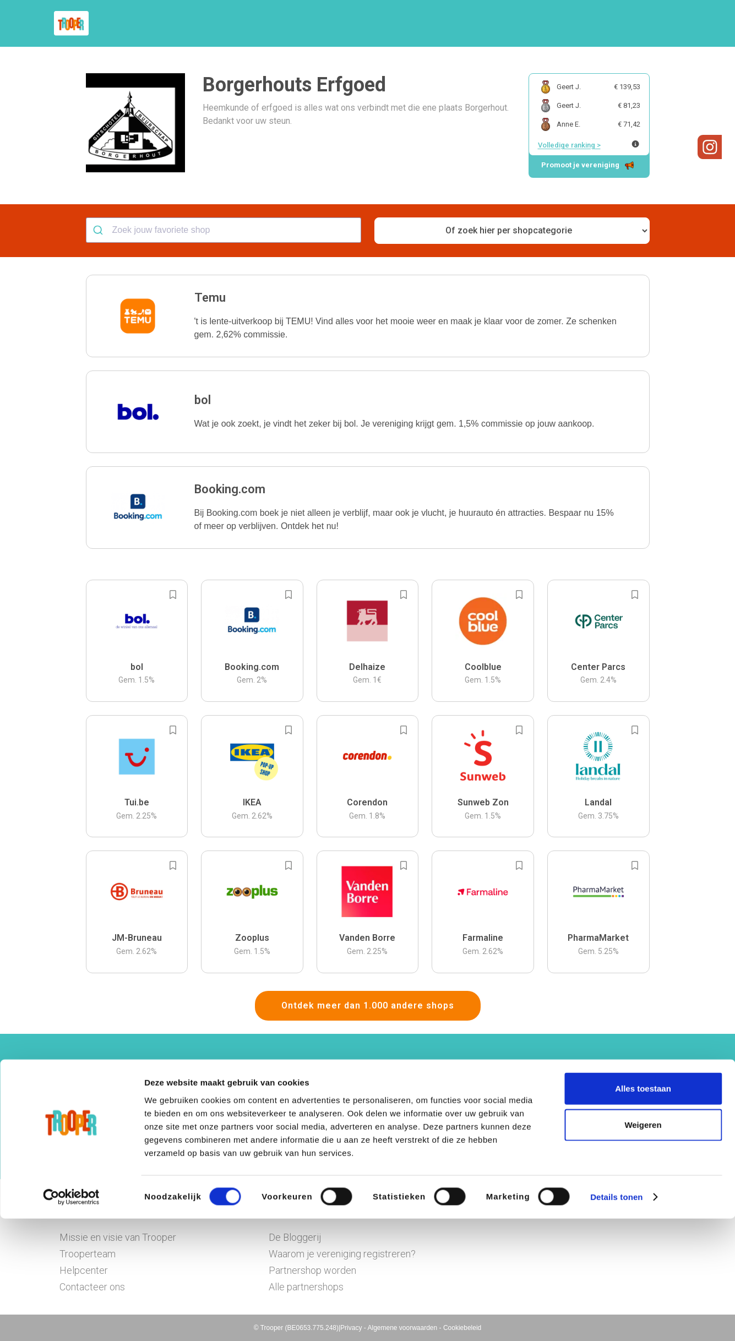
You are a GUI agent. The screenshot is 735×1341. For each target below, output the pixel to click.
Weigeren (642, 1247)
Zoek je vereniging (449, 23)
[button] (668, 23)
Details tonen (616, 1319)
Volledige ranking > (569, 145)
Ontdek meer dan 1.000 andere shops (367, 1005)
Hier (246, 1128)
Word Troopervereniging (547, 23)
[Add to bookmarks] (173, 594)
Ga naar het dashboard (481, 1144)
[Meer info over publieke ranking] (635, 144)
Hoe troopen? (370, 23)
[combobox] (223, 230)
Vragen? (628, 23)
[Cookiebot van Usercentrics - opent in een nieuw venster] (71, 1319)
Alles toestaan (643, 1210)
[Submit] (99, 230)
